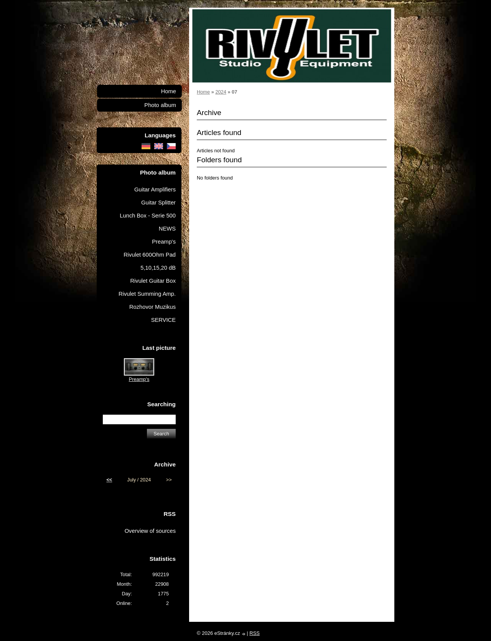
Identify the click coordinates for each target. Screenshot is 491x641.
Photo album (160, 105)
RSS (254, 633)
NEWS (167, 229)
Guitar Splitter (158, 202)
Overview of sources (150, 531)
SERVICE (163, 320)
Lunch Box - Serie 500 (148, 216)
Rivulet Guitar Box (153, 281)
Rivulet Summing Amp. (147, 294)
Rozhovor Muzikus (152, 307)
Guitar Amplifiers (155, 189)
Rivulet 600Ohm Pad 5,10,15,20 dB (150, 261)
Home (203, 92)
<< (109, 480)
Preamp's (164, 242)
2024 (220, 92)
